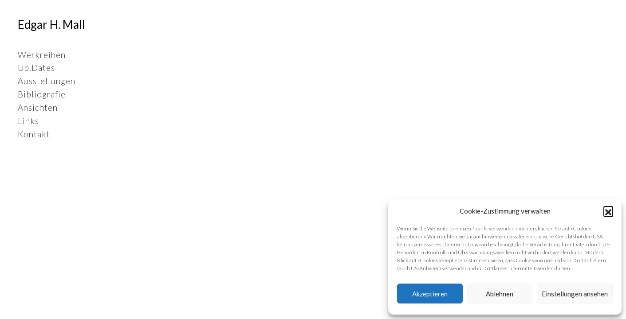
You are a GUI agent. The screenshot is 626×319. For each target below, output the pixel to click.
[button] (608, 210)
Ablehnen (499, 294)
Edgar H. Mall (51, 24)
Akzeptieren (430, 294)
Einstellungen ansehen (575, 294)
